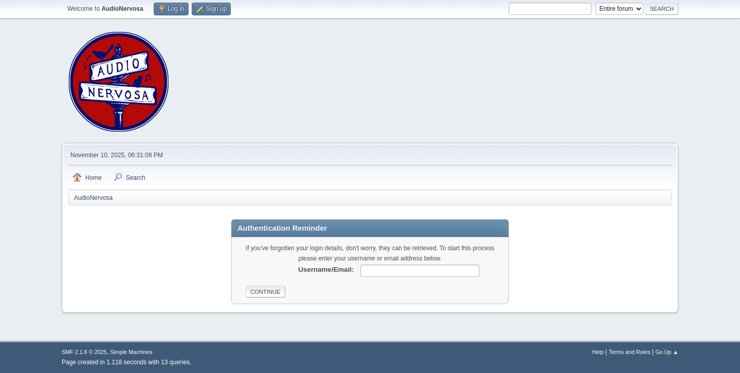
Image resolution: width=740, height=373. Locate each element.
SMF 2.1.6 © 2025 (84, 352)
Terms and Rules (630, 352)
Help (598, 352)
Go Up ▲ (666, 352)
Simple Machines (131, 352)
